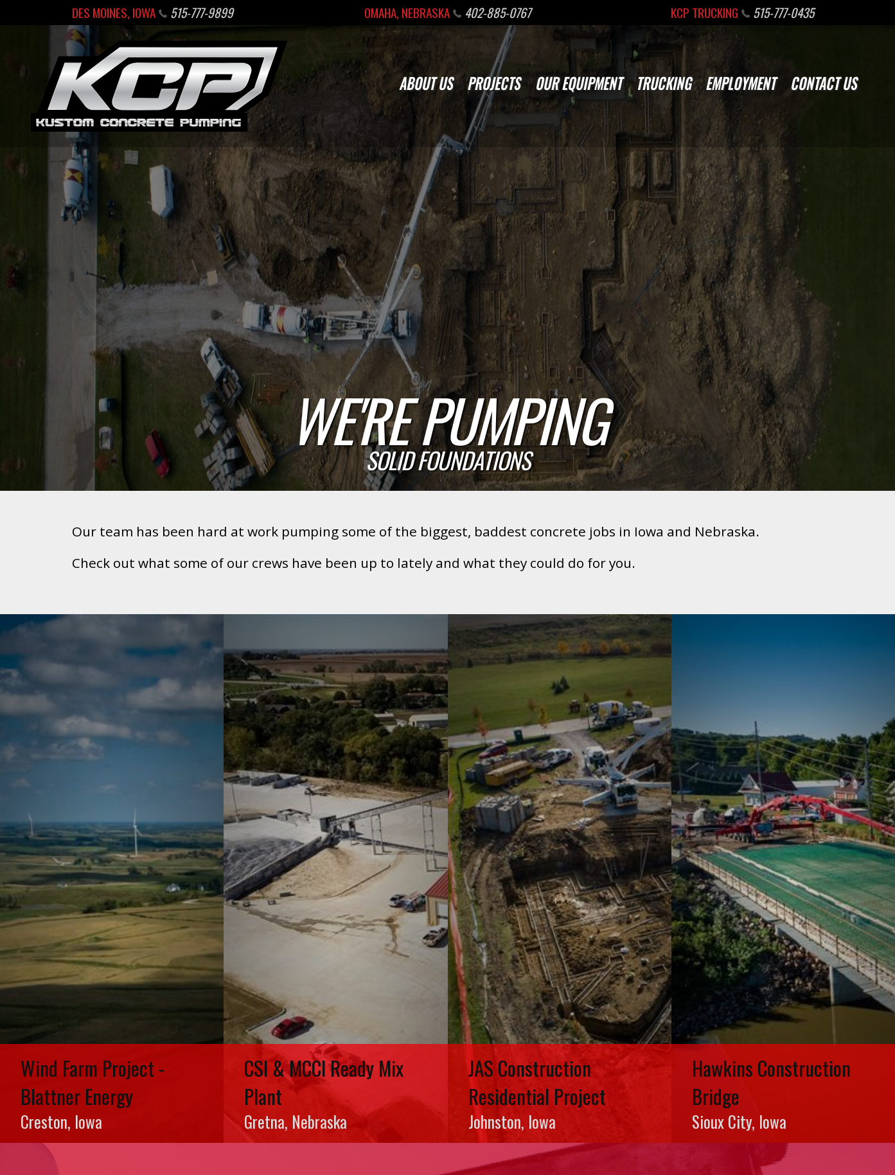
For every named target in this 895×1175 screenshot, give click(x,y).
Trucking (663, 82)
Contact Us (823, 82)
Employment (740, 82)
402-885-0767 (492, 12)
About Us (426, 82)
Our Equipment (578, 82)
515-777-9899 (196, 12)
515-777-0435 (777, 12)
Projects (493, 82)
